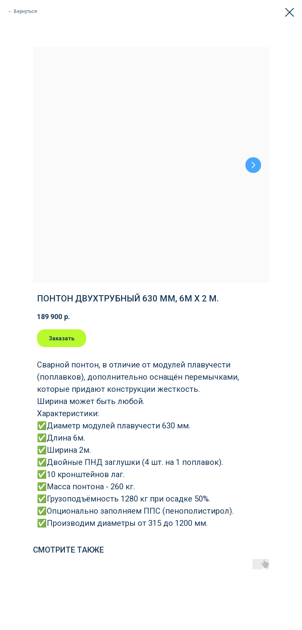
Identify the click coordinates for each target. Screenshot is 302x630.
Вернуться (25, 11)
